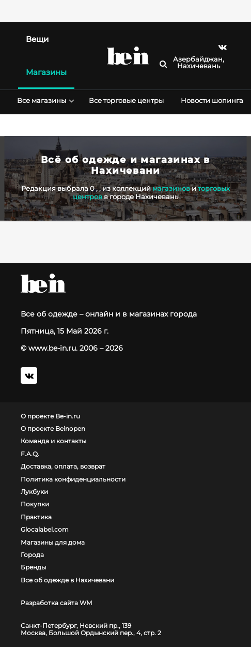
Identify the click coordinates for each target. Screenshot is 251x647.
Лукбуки (34, 491)
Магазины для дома (53, 542)
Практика (36, 517)
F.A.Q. (30, 454)
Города (32, 555)
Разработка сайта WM (56, 603)
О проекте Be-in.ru (50, 416)
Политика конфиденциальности (73, 479)
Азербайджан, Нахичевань (198, 62)
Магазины (46, 72)
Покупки (35, 504)
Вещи (37, 39)
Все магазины (44, 100)
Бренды (33, 567)
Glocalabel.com (45, 529)
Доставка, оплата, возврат (63, 466)
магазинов (171, 188)
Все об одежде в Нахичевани (67, 580)
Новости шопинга (212, 100)
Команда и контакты (53, 441)
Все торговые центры (126, 100)
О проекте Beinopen (53, 428)
